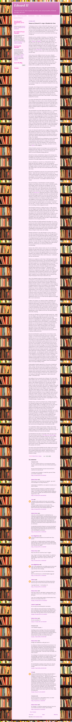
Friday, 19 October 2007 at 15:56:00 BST (38, 575)
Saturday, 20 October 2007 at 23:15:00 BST (39, 614)
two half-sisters (39, 49)
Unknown (33, 579)
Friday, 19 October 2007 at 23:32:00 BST (38, 586)
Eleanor (33, 41)
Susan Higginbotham (35, 535)
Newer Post (31, 714)
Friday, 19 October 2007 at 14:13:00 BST (38, 546)
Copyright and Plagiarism (18, 17)
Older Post (56, 714)
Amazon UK (16, 41)
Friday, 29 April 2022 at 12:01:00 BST (38, 709)
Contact (37, 15)
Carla (32, 499)
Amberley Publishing (18, 43)
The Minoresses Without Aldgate (49, 435)
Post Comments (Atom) (38, 716)
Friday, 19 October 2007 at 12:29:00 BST (38, 531)
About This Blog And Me (22, 15)
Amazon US (21, 41)
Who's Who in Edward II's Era (46, 15)
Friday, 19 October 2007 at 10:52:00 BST (38, 509)
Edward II (21, 5)
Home (14, 15)
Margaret (39, 41)
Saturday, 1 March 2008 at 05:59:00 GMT (38, 636)
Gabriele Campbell (35, 604)
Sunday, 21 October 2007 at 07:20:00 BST (39, 621)
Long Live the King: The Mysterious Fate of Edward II (19, 27)
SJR (32, 672)
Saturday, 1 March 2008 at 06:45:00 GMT (38, 668)
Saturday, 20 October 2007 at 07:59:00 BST (39, 600)
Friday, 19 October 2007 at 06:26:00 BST (38, 495)
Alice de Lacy (36, 192)
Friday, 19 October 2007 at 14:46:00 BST (38, 560)
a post (33, 145)
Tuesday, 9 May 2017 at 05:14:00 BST (38, 691)
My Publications (31, 15)
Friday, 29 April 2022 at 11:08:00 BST (38, 700)
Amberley (16, 59)
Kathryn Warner (34, 479)
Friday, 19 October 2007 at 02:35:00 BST (38, 475)
